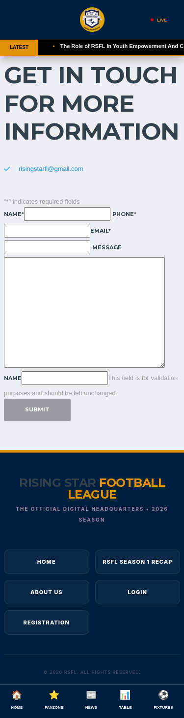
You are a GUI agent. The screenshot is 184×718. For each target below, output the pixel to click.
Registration (47, 622)
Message (107, 247)
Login (137, 592)
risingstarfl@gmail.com (51, 168)
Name (13, 378)
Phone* (124, 214)
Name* (14, 214)
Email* (100, 230)
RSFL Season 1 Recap (137, 561)
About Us (46, 592)
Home (46, 561)
